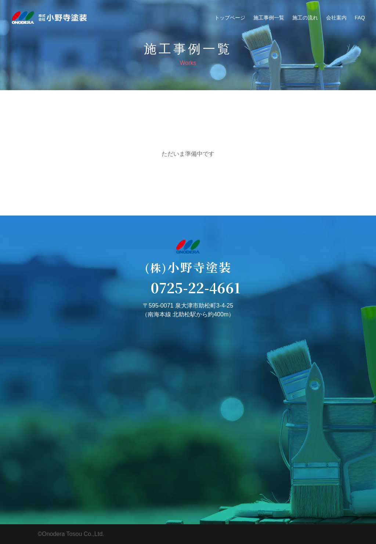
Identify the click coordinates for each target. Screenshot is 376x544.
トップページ (229, 18)
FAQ (360, 18)
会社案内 (336, 18)
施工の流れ (305, 18)
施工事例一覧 (268, 18)
